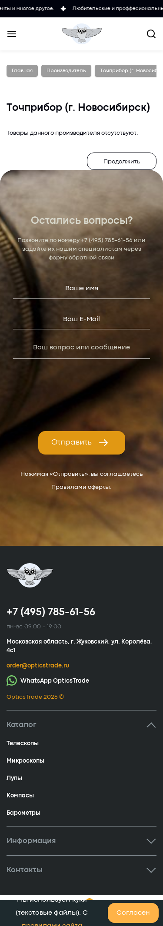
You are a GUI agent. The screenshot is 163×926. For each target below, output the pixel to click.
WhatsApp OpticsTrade (48, 680)
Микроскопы (25, 760)
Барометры (23, 813)
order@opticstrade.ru (38, 665)
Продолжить (121, 161)
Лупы (14, 778)
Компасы (20, 795)
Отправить (80, 443)
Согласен (133, 913)
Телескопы (23, 743)
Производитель (66, 71)
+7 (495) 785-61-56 (107, 240)
